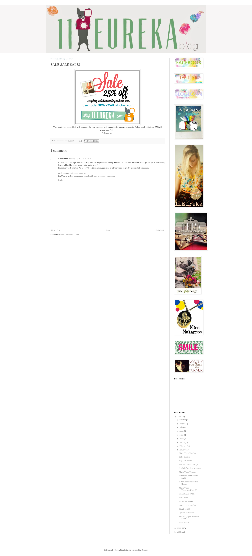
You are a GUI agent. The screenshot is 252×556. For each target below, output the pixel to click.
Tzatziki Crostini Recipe (188, 464)
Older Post (160, 230)
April (182, 438)
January (183, 450)
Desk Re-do (183, 498)
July (181, 427)
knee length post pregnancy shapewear (100, 176)
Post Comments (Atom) (70, 235)
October (183, 420)
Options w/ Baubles (186, 513)
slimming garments (78, 173)
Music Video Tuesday (187, 453)
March (182, 442)
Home (108, 230)
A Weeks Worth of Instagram (190, 468)
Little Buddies (184, 457)
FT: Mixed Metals (186, 501)
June (182, 431)
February (183, 446)
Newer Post (55, 230)
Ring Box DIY (184, 509)
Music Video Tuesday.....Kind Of (188, 489)
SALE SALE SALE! (187, 494)
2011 (179, 532)
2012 (179, 528)
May (182, 435)
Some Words (184, 522)
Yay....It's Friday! (185, 460)
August (183, 424)
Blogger (144, 550)
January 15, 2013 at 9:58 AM (80, 158)
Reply (60, 180)
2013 (179, 416)
